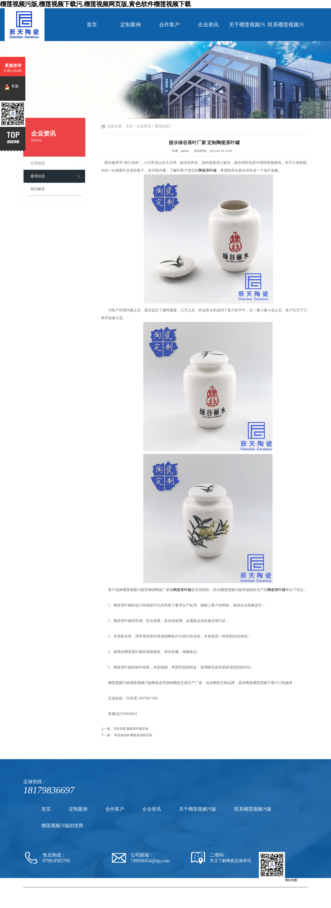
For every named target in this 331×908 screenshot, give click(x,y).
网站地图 (291, 880)
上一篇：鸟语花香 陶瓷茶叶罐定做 (124, 728)
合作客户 (169, 24)
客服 (11, 86)
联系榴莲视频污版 (286, 41)
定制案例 (130, 24)
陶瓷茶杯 (223, 889)
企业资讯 (208, 24)
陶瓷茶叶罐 (208, 170)
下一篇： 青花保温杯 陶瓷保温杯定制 (126, 735)
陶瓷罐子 (252, 889)
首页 (92, 24)
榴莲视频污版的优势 (62, 825)
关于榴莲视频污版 (247, 41)
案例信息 (38, 176)
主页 (129, 126)
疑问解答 (38, 189)
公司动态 (38, 163)
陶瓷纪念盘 (238, 889)
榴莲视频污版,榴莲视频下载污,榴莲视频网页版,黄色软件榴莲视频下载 (95, 4)
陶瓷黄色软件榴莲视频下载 (197, 889)
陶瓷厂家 (172, 889)
